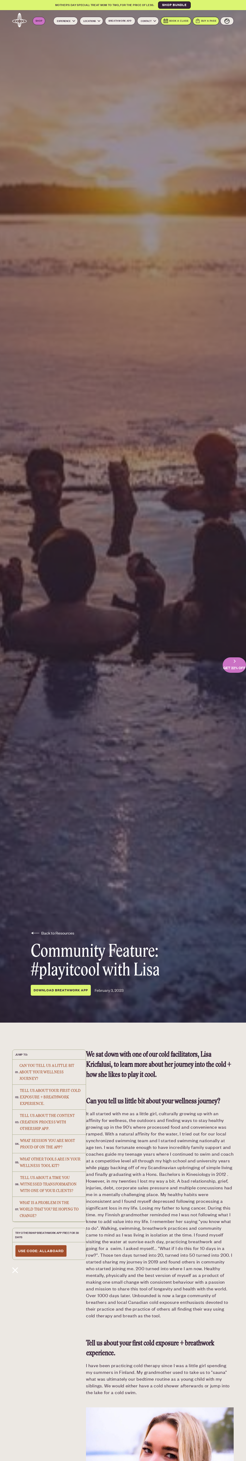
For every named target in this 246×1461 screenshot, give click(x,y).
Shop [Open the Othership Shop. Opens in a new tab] (39, 20)
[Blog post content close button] (49, 1268)
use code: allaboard (41, 1251)
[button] (65, 21)
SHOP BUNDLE (174, 5)
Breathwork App (120, 20)
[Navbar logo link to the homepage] (19, 21)
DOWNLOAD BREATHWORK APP (61, 990)
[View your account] (227, 21)
